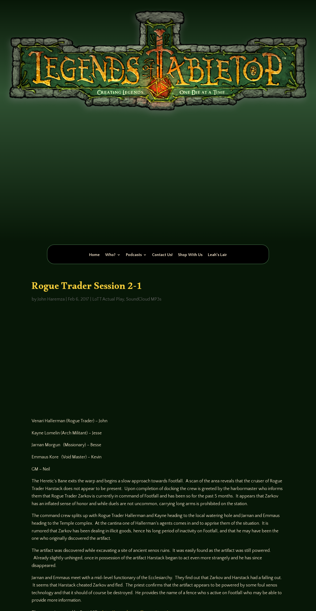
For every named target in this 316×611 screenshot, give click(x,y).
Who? (110, 255)
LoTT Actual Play (108, 299)
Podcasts (134, 255)
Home (94, 255)
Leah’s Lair (217, 255)
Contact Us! (162, 255)
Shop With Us (190, 255)
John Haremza (51, 299)
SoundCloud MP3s (143, 299)
